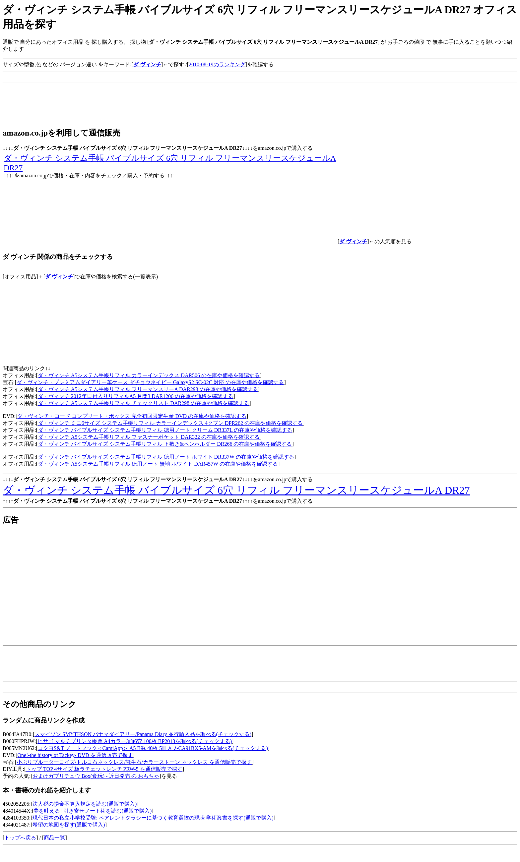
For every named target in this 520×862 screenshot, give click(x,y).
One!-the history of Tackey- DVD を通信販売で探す (75, 755)
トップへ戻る (20, 837)
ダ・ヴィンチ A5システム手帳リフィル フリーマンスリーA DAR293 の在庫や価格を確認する (148, 389)
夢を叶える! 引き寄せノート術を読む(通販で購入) (92, 811)
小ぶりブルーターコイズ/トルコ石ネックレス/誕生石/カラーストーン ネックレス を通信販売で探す (134, 762)
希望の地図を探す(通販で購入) (68, 825)
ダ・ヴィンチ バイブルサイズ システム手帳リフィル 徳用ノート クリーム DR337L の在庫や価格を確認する (165, 430)
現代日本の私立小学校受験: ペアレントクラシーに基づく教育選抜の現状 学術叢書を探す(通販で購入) (153, 818)
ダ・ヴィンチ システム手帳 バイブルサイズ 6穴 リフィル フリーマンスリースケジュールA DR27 (236, 490)
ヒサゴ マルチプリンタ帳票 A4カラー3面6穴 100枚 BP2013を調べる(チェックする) (134, 741)
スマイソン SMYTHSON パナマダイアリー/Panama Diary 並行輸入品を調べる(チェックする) (142, 734)
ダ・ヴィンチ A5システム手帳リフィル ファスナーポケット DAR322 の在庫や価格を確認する (149, 437)
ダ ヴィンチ (59, 276)
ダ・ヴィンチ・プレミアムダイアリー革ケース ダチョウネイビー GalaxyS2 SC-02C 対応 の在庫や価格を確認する (150, 382)
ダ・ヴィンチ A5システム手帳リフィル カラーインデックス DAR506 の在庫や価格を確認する (149, 375)
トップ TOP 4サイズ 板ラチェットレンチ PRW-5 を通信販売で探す (104, 769)
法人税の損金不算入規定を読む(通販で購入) (84, 804)
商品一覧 (54, 837)
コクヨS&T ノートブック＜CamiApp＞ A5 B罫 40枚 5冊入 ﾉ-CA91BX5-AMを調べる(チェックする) (153, 748)
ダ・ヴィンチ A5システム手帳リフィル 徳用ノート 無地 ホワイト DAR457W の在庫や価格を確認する (158, 464)
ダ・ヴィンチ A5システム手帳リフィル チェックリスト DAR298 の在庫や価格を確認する (143, 403)
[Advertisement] (123, 76)
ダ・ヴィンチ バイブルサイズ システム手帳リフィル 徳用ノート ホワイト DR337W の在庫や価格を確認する (166, 457)
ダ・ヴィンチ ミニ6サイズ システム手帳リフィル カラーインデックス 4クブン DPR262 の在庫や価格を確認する (170, 423)
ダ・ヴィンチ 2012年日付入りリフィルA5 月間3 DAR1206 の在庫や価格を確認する (135, 396)
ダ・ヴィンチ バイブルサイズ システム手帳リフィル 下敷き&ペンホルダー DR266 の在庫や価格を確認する (165, 444)
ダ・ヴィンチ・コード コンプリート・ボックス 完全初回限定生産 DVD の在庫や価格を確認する (131, 416)
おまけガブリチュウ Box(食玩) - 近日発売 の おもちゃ (96, 776)
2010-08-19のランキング (217, 64)
